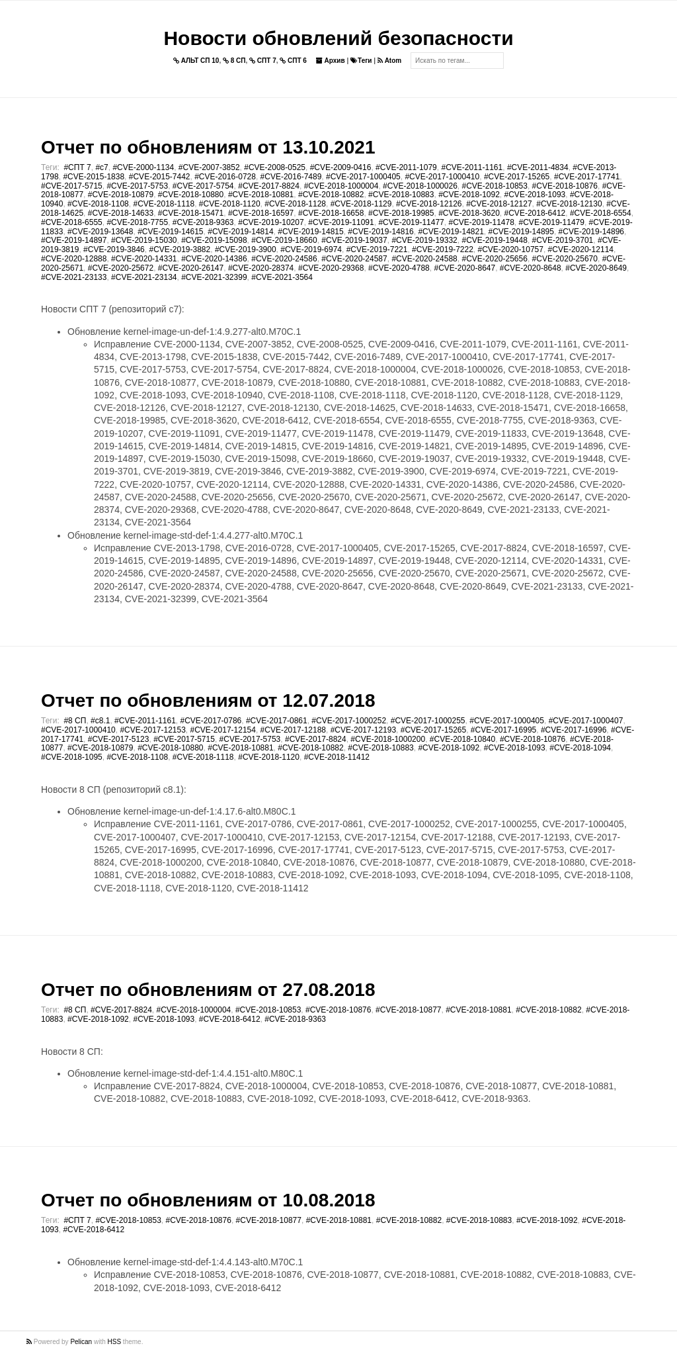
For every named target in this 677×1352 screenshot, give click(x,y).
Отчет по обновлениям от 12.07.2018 (208, 700)
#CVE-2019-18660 (284, 240)
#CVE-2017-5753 (137, 186)
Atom (389, 60)
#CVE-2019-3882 (179, 249)
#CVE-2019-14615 (170, 231)
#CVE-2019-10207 (270, 222)
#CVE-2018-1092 (469, 194)
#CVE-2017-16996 (573, 730)
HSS (115, 1341)
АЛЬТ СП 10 (196, 60)
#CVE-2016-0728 (225, 176)
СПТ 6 (293, 60)
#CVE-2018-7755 (137, 222)
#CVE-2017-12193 (363, 730)
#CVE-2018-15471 (190, 213)
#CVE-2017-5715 (71, 186)
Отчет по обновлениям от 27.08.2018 (208, 989)
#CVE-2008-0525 (274, 167)
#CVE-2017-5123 (118, 739)
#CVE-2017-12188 (293, 730)
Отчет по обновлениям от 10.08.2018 (208, 1200)
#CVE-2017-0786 (211, 720)
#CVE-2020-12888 (73, 258)
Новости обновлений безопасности (338, 38)
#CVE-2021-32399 (214, 277)
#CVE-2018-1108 (98, 203)
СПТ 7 (262, 60)
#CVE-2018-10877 (408, 1009)
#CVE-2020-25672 (120, 268)
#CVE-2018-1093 (535, 194)
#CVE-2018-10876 (565, 186)
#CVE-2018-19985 (401, 213)
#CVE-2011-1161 (471, 167)
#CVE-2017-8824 (268, 186)
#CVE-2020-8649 (596, 268)
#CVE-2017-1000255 (428, 720)
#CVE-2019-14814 (240, 231)
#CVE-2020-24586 (284, 258)
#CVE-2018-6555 (71, 222)
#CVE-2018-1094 (580, 747)
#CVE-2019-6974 (311, 249)
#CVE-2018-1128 (295, 203)
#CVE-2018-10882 (331, 194)
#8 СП (74, 720)
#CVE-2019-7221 (377, 249)
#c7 (101, 167)
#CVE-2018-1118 (163, 203)
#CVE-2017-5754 (203, 186)
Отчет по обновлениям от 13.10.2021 (208, 147)
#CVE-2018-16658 (331, 213)
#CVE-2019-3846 (114, 249)
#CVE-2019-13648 (100, 231)
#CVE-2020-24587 (354, 258)
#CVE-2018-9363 (203, 222)
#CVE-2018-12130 (569, 203)
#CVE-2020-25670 (565, 258)
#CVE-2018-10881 (261, 194)
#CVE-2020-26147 (190, 268)
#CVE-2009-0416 (341, 167)
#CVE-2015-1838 (93, 176)
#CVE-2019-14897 (73, 240)
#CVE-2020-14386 (214, 258)
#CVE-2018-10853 (495, 186)
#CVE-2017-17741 (586, 176)
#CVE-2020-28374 (261, 268)
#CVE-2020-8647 (464, 268)
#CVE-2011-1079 (406, 167)
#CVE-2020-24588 (424, 258)
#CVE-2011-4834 (538, 167)
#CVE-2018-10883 (401, 194)
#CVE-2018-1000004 (341, 186)
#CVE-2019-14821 (450, 231)
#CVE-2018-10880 (190, 194)
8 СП (234, 60)
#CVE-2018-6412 (535, 213)
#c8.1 (100, 720)
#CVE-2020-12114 (581, 249)
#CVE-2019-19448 (494, 240)
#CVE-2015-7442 (159, 176)
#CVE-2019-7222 (442, 249)
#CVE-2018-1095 (71, 757)
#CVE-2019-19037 (354, 240)
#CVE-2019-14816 (380, 231)
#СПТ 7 (77, 167)
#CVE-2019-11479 (551, 222)
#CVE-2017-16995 (503, 730)
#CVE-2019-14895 (521, 231)
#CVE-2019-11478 (481, 222)
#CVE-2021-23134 (144, 277)
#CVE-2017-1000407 (586, 720)
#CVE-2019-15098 (214, 240)
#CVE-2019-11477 (411, 222)
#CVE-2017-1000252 (348, 720)
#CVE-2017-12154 (223, 730)
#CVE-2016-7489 (291, 176)
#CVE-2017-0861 (276, 720)
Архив (330, 60)
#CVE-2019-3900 (245, 249)
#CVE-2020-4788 (399, 268)
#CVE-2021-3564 (282, 277)
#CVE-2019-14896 (591, 231)
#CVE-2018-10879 (120, 194)
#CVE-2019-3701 (563, 240)
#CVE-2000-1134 (143, 167)
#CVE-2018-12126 (428, 203)
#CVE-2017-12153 (152, 730)
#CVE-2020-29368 (331, 268)
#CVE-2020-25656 (494, 258)
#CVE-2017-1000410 (442, 176)
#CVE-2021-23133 (73, 277)
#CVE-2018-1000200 (387, 739)
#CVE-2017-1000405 (363, 176)
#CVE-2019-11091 (341, 222)
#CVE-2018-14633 (120, 213)
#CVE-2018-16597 (261, 213)
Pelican (81, 1341)
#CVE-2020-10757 (510, 249)
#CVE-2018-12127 (499, 203)
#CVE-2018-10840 (462, 739)
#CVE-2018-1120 (229, 203)
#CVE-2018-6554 (600, 213)
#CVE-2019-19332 (424, 240)
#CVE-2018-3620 (469, 213)
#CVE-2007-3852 (209, 167)
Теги (361, 60)
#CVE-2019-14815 (310, 231)
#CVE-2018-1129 (361, 203)
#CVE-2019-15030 (144, 240)
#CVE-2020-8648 (530, 268)
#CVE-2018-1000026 (420, 186)
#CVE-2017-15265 (516, 176)
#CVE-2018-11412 (337, 757)
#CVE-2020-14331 (144, 258)
